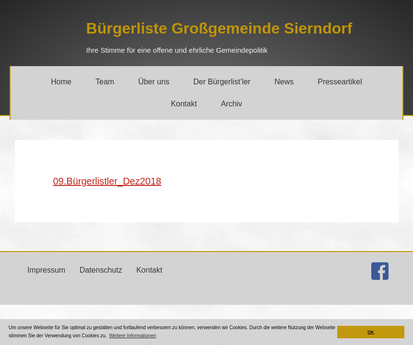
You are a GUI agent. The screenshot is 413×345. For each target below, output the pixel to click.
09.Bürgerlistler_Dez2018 (107, 181)
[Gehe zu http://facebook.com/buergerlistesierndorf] (379, 271)
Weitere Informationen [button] (132, 335)
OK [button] (370, 332)
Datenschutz (101, 270)
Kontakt (149, 270)
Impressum (46, 270)
